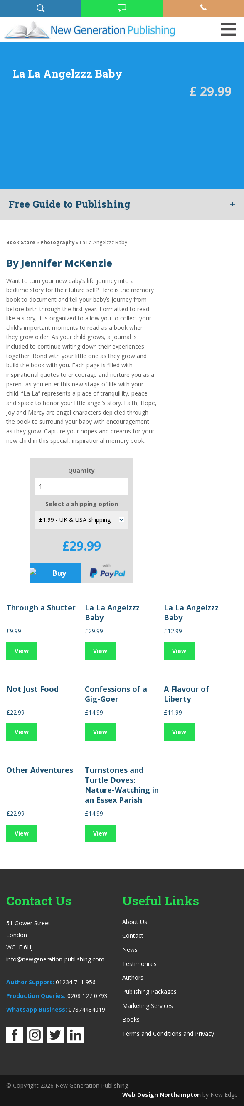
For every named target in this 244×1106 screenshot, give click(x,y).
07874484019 (87, 1009)
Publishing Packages (149, 991)
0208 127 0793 (87, 996)
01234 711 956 (76, 982)
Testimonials (139, 964)
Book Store (20, 242)
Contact (132, 935)
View (22, 651)
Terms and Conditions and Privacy (168, 1033)
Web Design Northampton (161, 1095)
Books (131, 1019)
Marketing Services (147, 1006)
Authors (132, 977)
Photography (57, 242)
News (130, 950)
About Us (134, 922)
